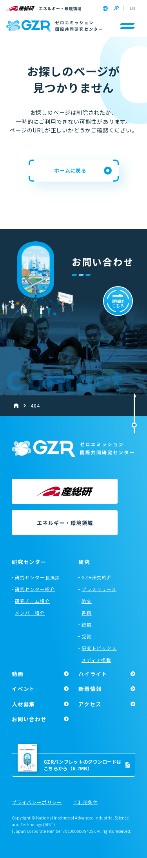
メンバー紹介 (30, 613)
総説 (87, 624)
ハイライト (92, 674)
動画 (18, 674)
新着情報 (90, 689)
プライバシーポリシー (37, 802)
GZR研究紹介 (97, 577)
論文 (87, 601)
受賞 (87, 636)
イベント (23, 689)
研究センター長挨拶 (37, 577)
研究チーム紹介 (32, 601)
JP (116, 8)
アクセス (89, 704)
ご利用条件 (85, 802)
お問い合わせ (29, 719)
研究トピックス (99, 648)
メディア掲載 (96, 660)
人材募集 (23, 704)
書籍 (87, 613)
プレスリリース (99, 589)
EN (132, 8)
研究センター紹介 (35, 589)
